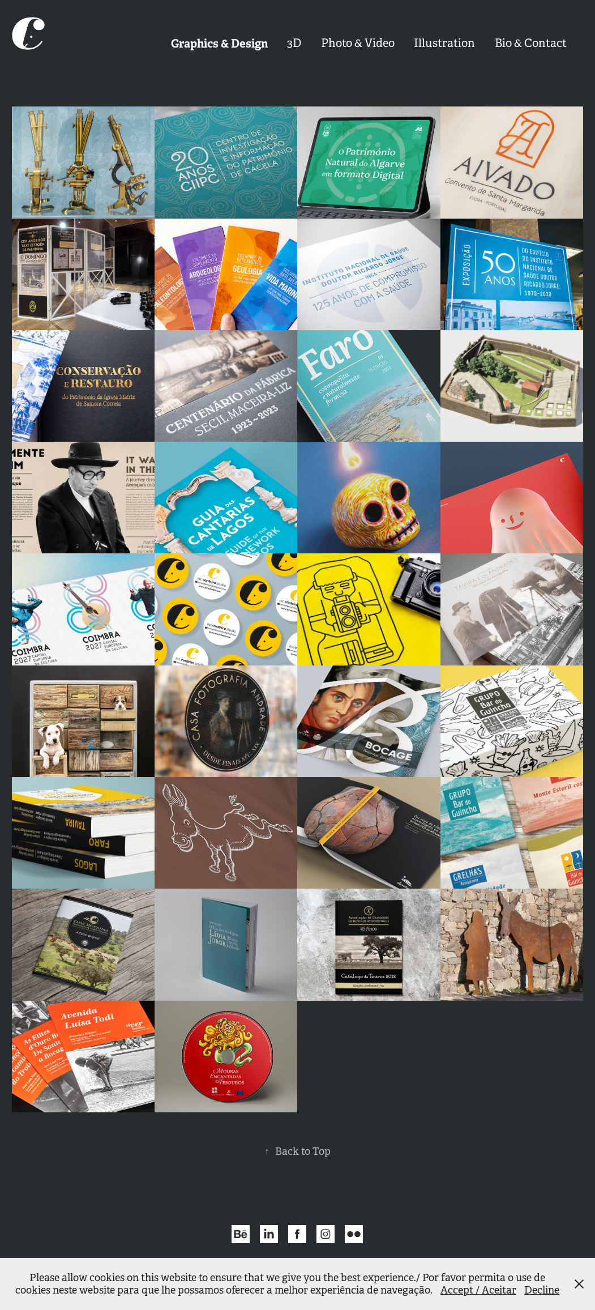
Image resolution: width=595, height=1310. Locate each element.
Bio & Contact (531, 43)
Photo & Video (358, 43)
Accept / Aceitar (478, 1290)
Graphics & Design (219, 43)
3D (294, 43)
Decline (541, 1290)
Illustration (444, 43)
